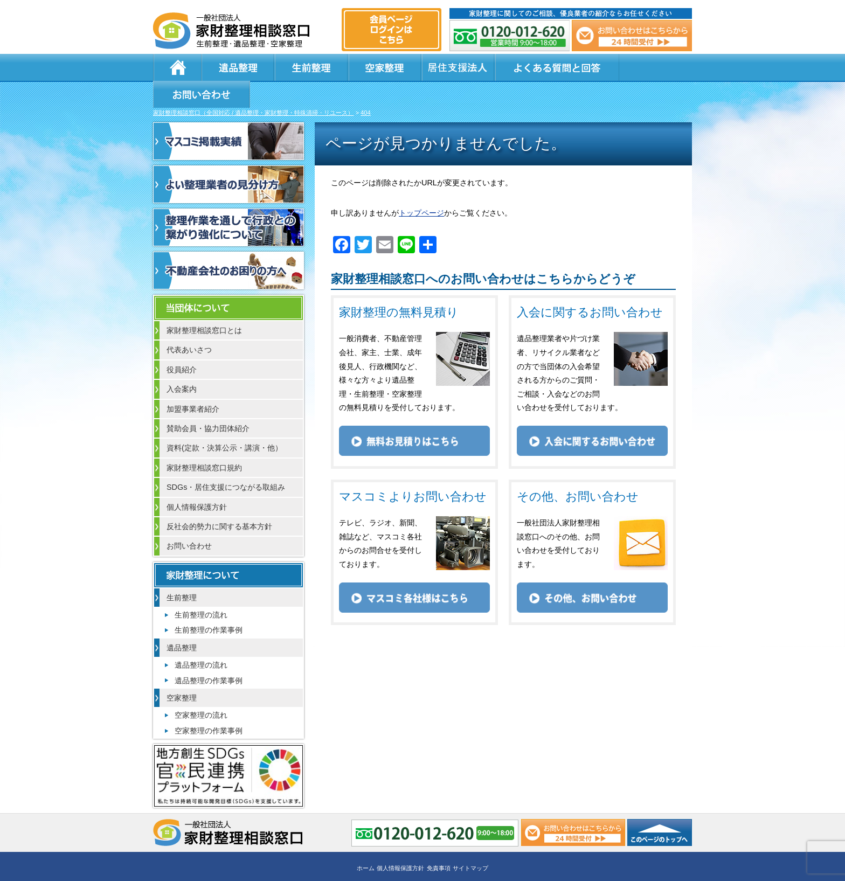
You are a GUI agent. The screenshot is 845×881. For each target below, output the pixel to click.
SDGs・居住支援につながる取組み (226, 461)
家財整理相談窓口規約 (204, 442)
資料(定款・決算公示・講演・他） (224, 422)
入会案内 (182, 363)
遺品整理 (234, 67)
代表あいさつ (189, 324)
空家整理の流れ (201, 689)
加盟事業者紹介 (193, 383)
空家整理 (363, 67)
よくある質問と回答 (525, 67)
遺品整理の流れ (201, 639)
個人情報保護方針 (197, 481)
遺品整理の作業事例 (209, 654)
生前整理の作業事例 (209, 604)
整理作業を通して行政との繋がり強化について (228, 201)
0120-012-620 (509, 35)
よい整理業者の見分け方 (228, 158)
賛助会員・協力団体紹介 (208, 402)
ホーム (177, 67)
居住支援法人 (428, 67)
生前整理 (298, 67)
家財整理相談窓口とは (204, 304)
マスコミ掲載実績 (228, 115)
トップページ (421, 187)
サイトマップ (470, 841)
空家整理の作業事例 (209, 704)
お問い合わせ (639, 67)
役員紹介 (182, 343)
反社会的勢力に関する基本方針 (219, 500)
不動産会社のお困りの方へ (228, 244)
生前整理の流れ (201, 589)
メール (631, 35)
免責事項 (439, 841)
